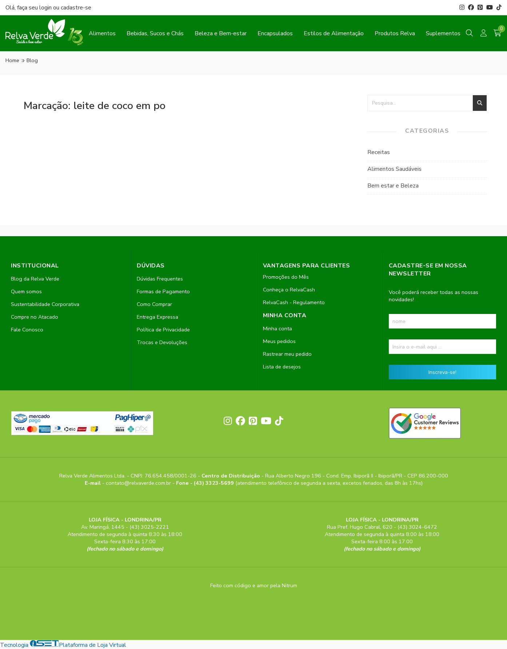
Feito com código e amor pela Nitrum (253, 585)
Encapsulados (275, 33)
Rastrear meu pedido (287, 354)
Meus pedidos (279, 341)
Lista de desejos (282, 366)
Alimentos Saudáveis (394, 169)
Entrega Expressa (157, 317)
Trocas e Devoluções (162, 342)
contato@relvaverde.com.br (139, 483)
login (46, 8)
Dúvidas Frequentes (160, 278)
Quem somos (26, 291)
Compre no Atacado (34, 317)
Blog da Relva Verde (35, 278)
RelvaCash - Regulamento (294, 302)
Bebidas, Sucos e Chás (155, 33)
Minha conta (277, 328)
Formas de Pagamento (163, 291)
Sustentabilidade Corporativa (45, 304)
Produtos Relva (395, 33)
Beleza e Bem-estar (221, 33)
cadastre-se (76, 8)
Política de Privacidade (163, 329)
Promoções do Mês (286, 277)
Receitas (378, 152)
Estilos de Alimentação (334, 33)
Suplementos (443, 33)
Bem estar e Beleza (393, 186)
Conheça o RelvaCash (289, 289)
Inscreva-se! (442, 372)
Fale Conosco (27, 329)
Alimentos (102, 33)
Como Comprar (154, 304)
